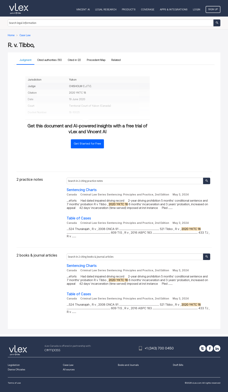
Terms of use (14, 383)
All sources (68, 369)
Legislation (14, 365)
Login (196, 9)
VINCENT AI (83, 9)
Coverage (147, 9)
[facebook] (210, 348)
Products (129, 9)
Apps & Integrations (173, 9)
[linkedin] (217, 348)
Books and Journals (128, 365)
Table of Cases (79, 218)
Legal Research (105, 9)
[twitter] (202, 348)
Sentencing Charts (82, 190)
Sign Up (213, 9)
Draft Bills (178, 365)
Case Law (68, 365)
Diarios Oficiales (16, 369)
